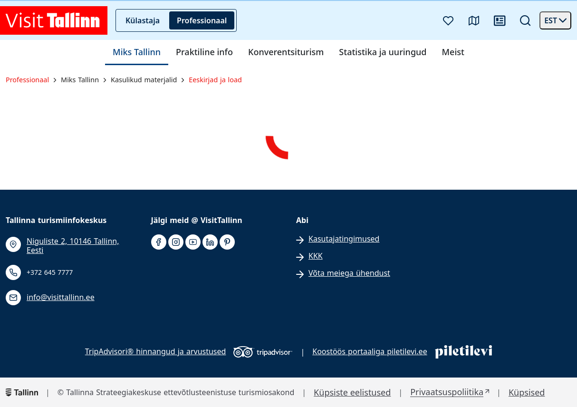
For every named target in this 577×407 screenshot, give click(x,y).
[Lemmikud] (448, 20)
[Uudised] (499, 20)
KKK (315, 256)
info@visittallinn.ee (61, 297)
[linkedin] (210, 242)
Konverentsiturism (286, 52)
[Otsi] (525, 20)
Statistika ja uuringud (382, 52)
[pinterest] (227, 242)
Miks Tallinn (137, 52)
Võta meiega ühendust (349, 273)
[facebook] (158, 242)
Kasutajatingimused (343, 238)
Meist (453, 52)
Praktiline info (204, 52)
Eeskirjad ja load (215, 80)
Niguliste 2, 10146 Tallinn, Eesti (73, 246)
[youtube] (193, 242)
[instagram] (175, 242)
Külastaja (142, 20)
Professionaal (202, 20)
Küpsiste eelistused (352, 392)
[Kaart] (473, 20)
